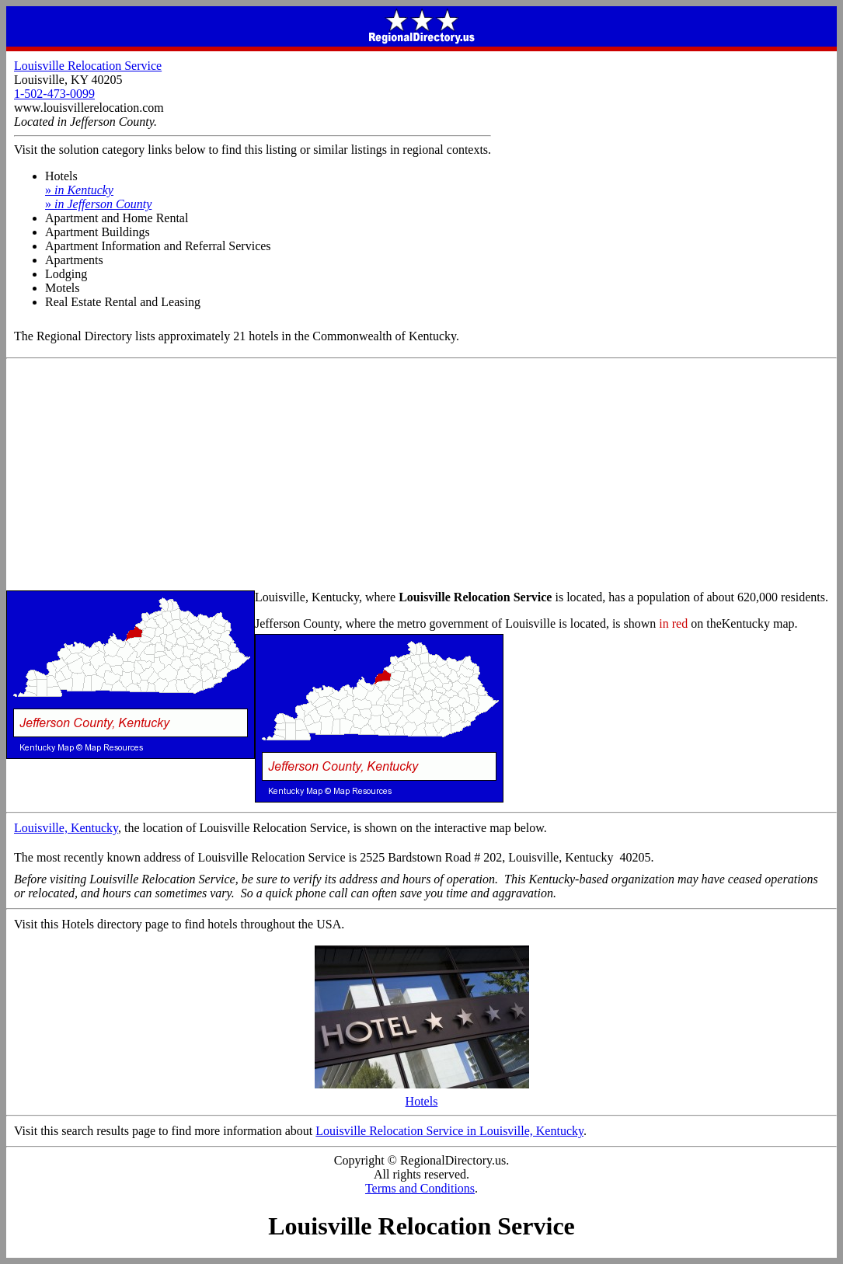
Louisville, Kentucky (66, 827)
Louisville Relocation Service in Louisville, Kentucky (449, 1130)
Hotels (422, 1096)
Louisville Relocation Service (88, 65)
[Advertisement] (421, 475)
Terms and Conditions (420, 1188)
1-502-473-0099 (54, 93)
